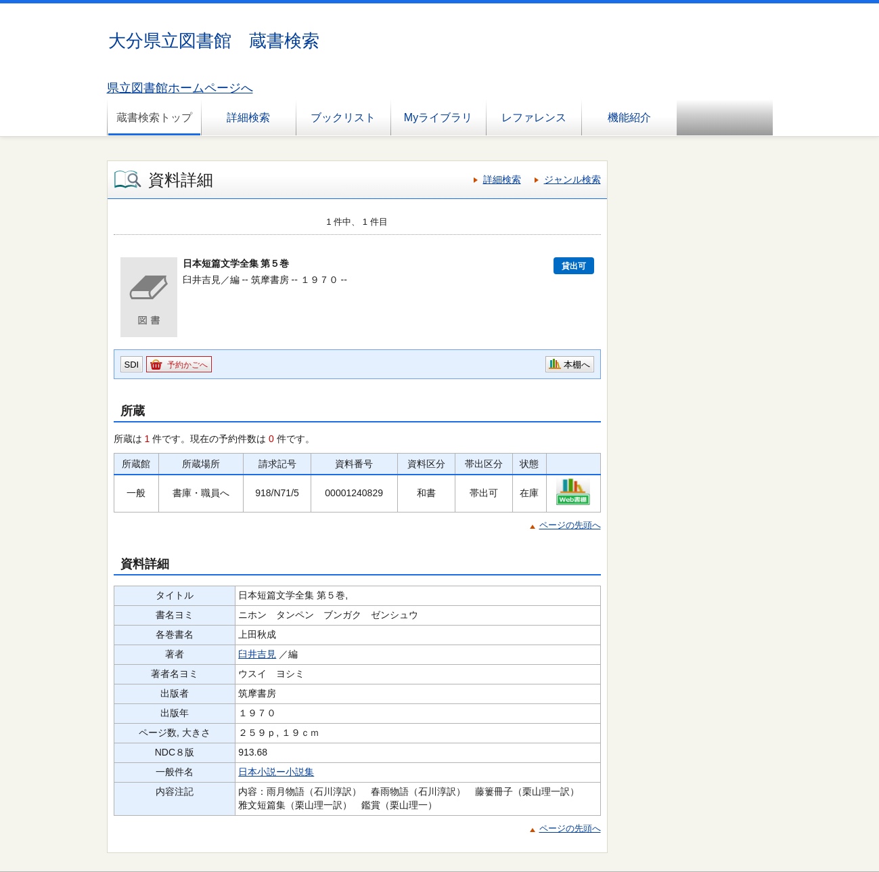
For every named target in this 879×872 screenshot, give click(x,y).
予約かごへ (187, 365)
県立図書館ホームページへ (180, 88)
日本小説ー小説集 (276, 771)
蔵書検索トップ (154, 117)
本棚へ (577, 364)
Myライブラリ (438, 117)
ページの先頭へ (570, 525)
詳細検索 (248, 117)
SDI (132, 364)
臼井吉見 (257, 654)
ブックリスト (343, 117)
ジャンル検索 (572, 179)
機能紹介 (629, 117)
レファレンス (533, 117)
